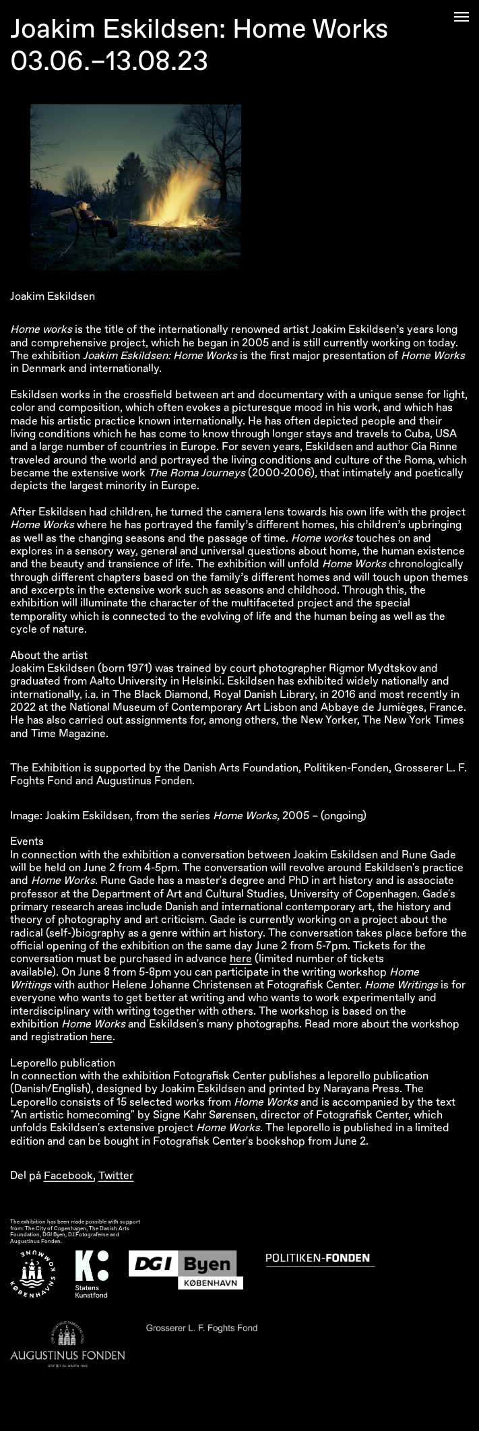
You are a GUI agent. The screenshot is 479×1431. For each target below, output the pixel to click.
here (241, 958)
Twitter (115, 1175)
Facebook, (70, 1175)
